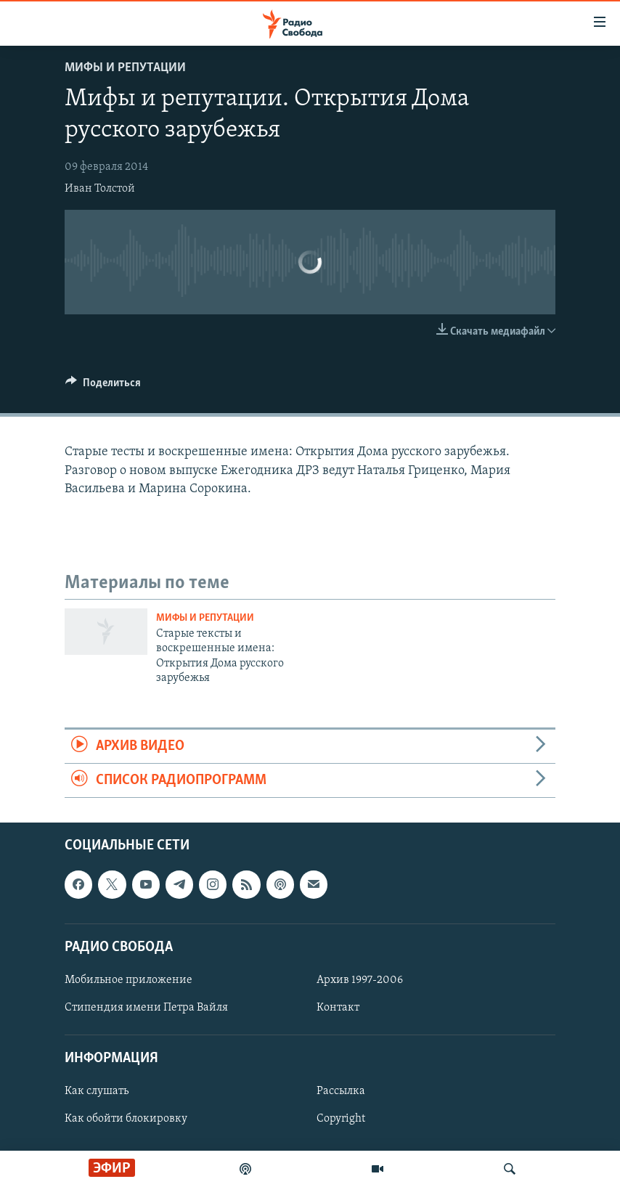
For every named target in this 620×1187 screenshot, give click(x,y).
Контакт (338, 1007)
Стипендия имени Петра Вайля (146, 1007)
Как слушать (97, 1092)
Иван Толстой (100, 189)
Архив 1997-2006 (360, 980)
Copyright (341, 1119)
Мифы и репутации (125, 68)
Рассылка (341, 1092)
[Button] (103, 386)
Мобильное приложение (128, 980)
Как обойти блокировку (126, 1119)
